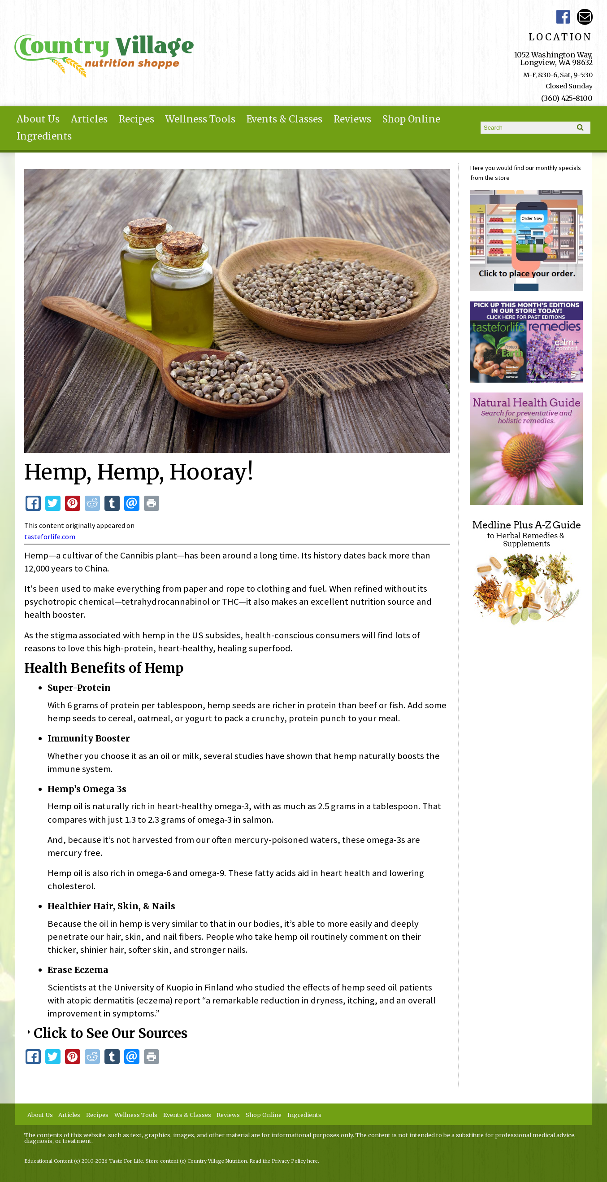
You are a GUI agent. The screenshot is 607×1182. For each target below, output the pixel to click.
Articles (89, 119)
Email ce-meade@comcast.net (585, 17)
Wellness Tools (200, 119)
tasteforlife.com (49, 536)
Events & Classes (284, 119)
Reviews (352, 119)
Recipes (136, 119)
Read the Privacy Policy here (284, 1161)
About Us (38, 119)
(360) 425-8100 (567, 98)
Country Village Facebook (563, 17)
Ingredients (44, 136)
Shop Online (411, 119)
